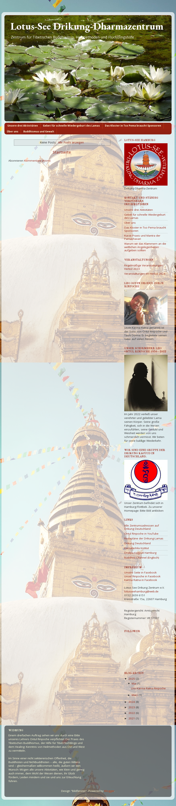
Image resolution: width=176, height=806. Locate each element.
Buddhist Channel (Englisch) (141, 557)
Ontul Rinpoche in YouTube (141, 533)
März (135, 695)
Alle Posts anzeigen (71, 142)
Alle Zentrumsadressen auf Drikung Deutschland (141, 527)
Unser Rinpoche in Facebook (142, 576)
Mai (134, 683)
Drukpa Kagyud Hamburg (140, 553)
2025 (132, 678)
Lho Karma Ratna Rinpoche (148, 688)
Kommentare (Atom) (37, 160)
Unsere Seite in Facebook (140, 572)
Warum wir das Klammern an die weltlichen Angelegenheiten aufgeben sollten (145, 247)
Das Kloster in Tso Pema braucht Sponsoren (133, 125)
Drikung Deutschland (137, 543)
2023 (132, 707)
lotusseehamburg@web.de (141, 591)
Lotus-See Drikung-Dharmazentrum (87, 26)
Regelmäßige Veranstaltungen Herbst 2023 (143, 267)
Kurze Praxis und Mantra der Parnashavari (142, 237)
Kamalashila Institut (136, 548)
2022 (132, 713)
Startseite (62, 152)
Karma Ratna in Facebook (140, 580)
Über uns (12, 131)
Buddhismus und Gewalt (38, 131)
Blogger (109, 791)
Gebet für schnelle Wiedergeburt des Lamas (71, 125)
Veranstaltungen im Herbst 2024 (144, 273)
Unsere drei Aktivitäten (22, 125)
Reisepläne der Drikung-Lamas (143, 538)
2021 (132, 718)
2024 (132, 702)
